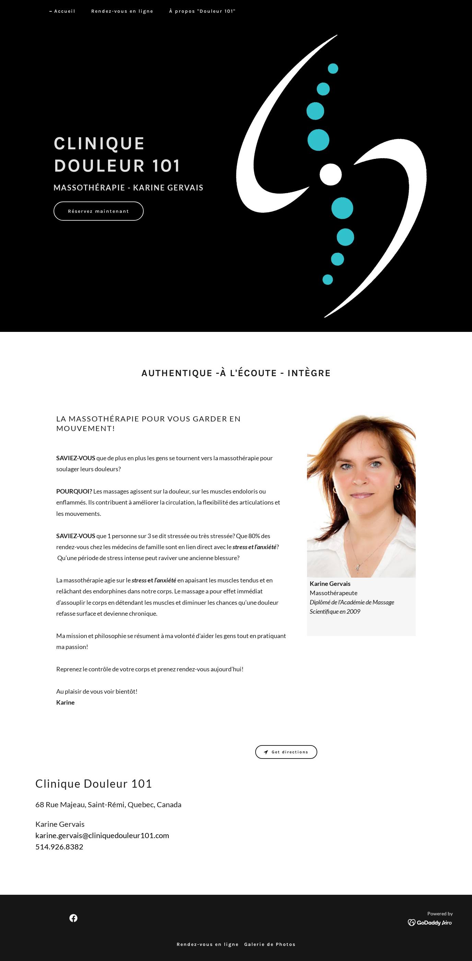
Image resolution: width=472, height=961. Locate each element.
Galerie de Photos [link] (270, 944)
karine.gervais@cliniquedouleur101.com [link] (102, 835)
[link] (73, 918)
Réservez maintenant (98, 211)
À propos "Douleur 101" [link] (202, 11)
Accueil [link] (64, 11)
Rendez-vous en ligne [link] (122, 11)
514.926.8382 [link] (59, 846)
